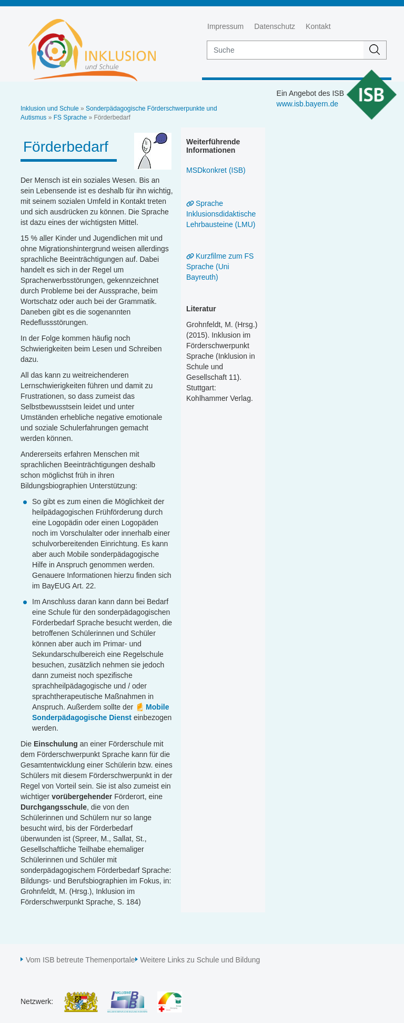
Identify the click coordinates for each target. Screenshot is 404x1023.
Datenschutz (274, 26)
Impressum (225, 26)
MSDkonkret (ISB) (216, 170)
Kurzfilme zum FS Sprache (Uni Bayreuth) (220, 266)
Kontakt (318, 26)
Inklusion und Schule (50, 108)
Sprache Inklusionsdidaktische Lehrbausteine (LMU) (221, 214)
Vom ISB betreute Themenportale (80, 960)
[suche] (285, 50)
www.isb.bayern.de (308, 104)
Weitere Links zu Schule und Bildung (200, 960)
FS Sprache (70, 117)
